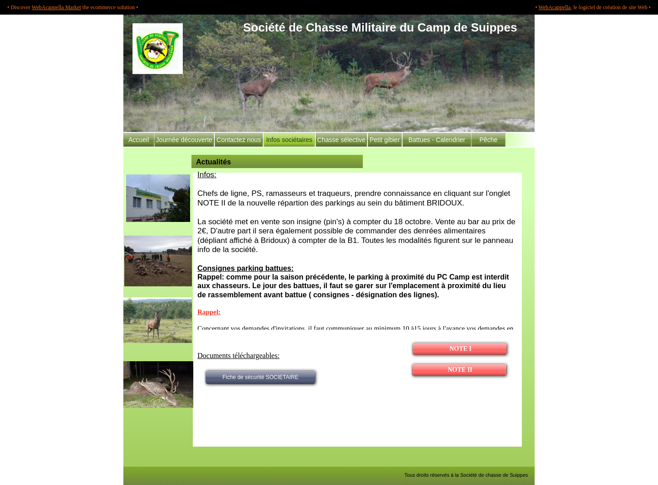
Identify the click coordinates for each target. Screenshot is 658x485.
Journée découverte (184, 139)
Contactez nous (239, 139)
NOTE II (459, 369)
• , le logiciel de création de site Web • (593, 7)
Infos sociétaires (289, 139)
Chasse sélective (341, 139)
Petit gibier (385, 139)
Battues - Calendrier (437, 139)
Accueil (138, 139)
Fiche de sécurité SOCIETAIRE (261, 377)
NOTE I (460, 348)
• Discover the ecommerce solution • (72, 7)
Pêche (488, 139)
